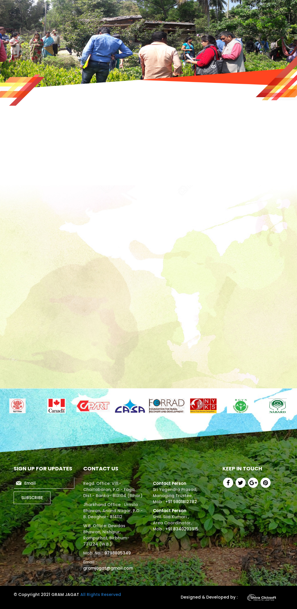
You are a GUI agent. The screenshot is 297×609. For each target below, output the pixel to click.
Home (104, 10)
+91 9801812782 (181, 502)
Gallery (240, 10)
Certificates (210, 10)
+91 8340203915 (181, 529)
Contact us (270, 10)
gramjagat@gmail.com (108, 568)
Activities (178, 10)
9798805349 (117, 553)
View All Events (222, 365)
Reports (149, 10)
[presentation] (248, 197)
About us (122, 10)
